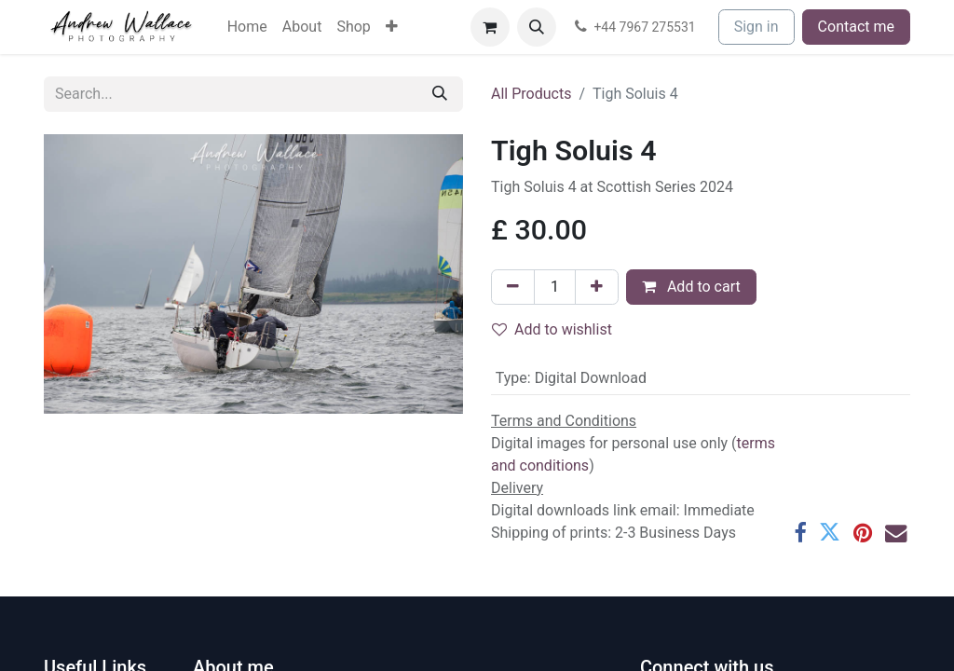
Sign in (756, 26)
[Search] (439, 94)
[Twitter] (829, 532)
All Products (531, 94)
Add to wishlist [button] (552, 329)
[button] (536, 27)
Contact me (856, 26)
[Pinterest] (862, 532)
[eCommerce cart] (490, 27)
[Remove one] (513, 287)
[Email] (895, 532)
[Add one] (597, 287)
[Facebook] (800, 532)
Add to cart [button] (691, 286)
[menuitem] (247, 27)
